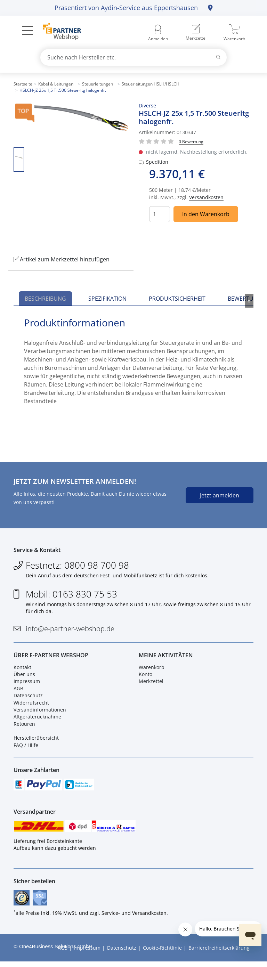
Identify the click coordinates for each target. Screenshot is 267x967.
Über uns (24, 676)
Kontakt (22, 669)
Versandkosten (206, 197)
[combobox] (133, 57)
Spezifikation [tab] (107, 298)
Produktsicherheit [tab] (177, 298)
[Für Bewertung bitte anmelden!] (191, 141)
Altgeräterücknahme (37, 719)
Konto (145, 676)
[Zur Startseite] (57, 32)
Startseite (23, 84)
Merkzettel (151, 683)
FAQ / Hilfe (26, 747)
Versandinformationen (40, 711)
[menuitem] (196, 33)
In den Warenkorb (205, 214)
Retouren (24, 726)
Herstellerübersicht (36, 740)
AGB (18, 690)
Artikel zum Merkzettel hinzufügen (62, 259)
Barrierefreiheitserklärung (219, 953)
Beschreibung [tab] (45, 298)
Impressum (27, 683)
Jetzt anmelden (219, 495)
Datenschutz (28, 697)
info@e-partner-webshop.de (70, 629)
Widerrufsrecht (31, 704)
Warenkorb (151, 669)
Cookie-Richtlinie (162, 953)
